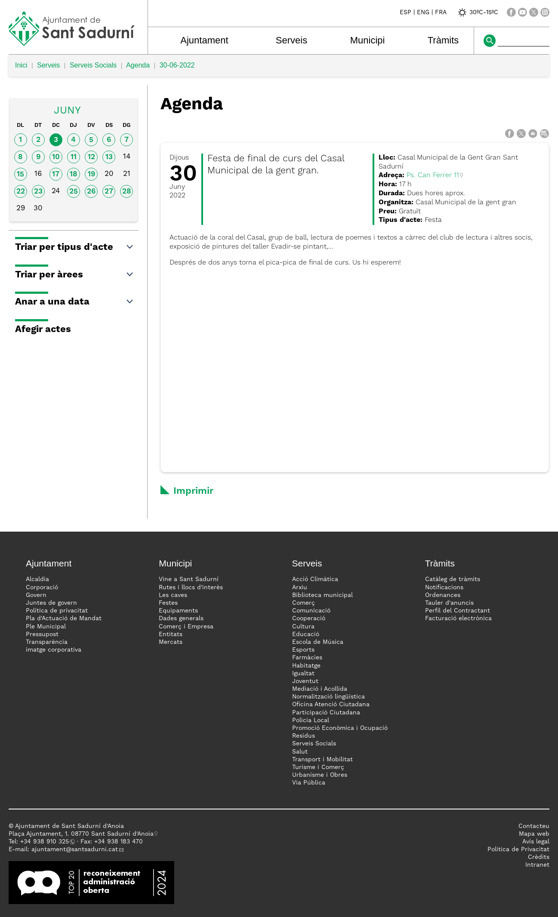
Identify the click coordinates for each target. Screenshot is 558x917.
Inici (21, 65)
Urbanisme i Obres (319, 775)
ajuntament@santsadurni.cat (74, 849)
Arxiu (299, 588)
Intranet (537, 865)
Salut (300, 752)
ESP (405, 12)
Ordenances (442, 595)
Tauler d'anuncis (449, 603)
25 (73, 191)
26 (91, 191)
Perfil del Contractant (457, 611)
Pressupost (42, 634)
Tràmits (443, 40)
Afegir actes (43, 329)
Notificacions (444, 588)
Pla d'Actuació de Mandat (64, 618)
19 (91, 174)
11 (74, 157)
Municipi (367, 40)
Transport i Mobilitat (322, 760)
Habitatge (306, 666)
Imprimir (193, 491)
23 (38, 191)
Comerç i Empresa (186, 627)
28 (126, 191)
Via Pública (308, 783)
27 (109, 191)
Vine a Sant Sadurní (189, 579)
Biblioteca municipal (322, 595)
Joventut (305, 681)
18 (73, 174)
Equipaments (178, 611)
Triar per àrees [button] (74, 275)
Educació (305, 634)
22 (20, 191)
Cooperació (308, 618)
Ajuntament (204, 40)
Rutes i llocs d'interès (191, 588)
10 (56, 157)
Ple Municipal (46, 627)
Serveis (291, 40)
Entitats (170, 634)
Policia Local (310, 720)
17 (55, 174)
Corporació (42, 588)
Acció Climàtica (315, 579)
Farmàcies (307, 658)
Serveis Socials (93, 65)
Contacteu (533, 826)
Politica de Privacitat (518, 849)
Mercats (170, 642)
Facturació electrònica (458, 618)
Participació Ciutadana (326, 713)
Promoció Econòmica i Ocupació (340, 728)
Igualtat (303, 674)
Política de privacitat (57, 611)
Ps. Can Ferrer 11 (433, 175)
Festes (168, 603)
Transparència (47, 642)
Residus (303, 736)
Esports (303, 650)
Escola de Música (317, 642)
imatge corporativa (53, 650)
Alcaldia (37, 579)
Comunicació (311, 611)
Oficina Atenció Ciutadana (331, 705)
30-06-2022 (177, 65)
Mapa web (534, 834)
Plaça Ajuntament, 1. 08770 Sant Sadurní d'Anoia (81, 834)
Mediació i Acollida (319, 689)
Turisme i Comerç (318, 767)
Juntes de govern (51, 603)
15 (20, 174)
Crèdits (538, 857)
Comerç (303, 603)
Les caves (173, 595)
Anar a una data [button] (74, 302)
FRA (441, 12)
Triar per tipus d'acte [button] (74, 247)
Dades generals (181, 618)
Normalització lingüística (328, 697)
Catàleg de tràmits (452, 579)
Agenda (138, 65)
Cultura (303, 627)
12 (91, 157)
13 (109, 157)
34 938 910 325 (46, 842)
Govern (36, 595)
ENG (423, 12)
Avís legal (535, 842)
